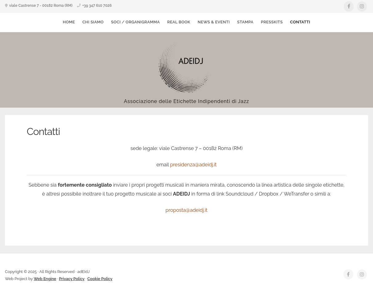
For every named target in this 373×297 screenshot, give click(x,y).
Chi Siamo (93, 22)
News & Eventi (214, 22)
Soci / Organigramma (135, 22)
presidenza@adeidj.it (193, 165)
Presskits (272, 22)
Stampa (245, 22)
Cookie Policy (100, 278)
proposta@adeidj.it (186, 210)
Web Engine (45, 278)
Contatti (300, 22)
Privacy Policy (72, 278)
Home (69, 22)
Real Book (178, 22)
